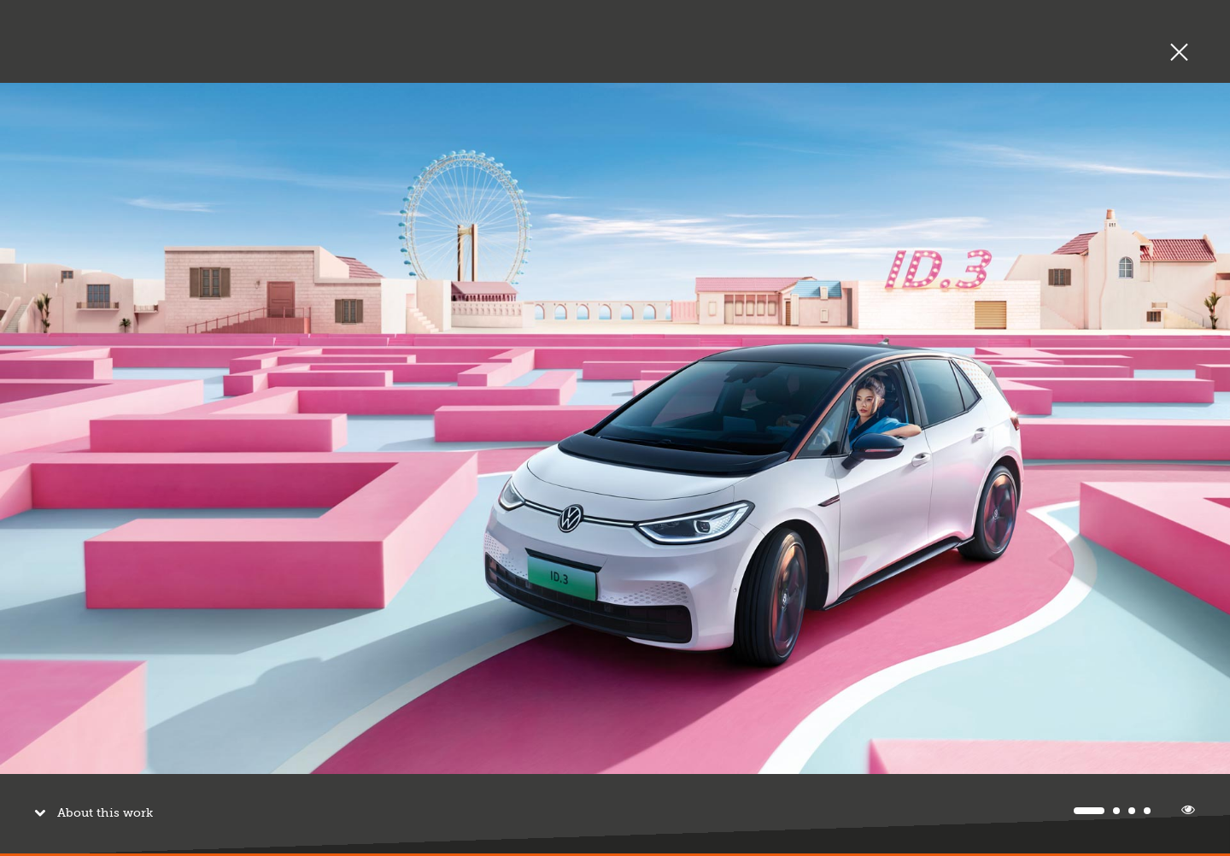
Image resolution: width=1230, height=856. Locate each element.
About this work (101, 805)
